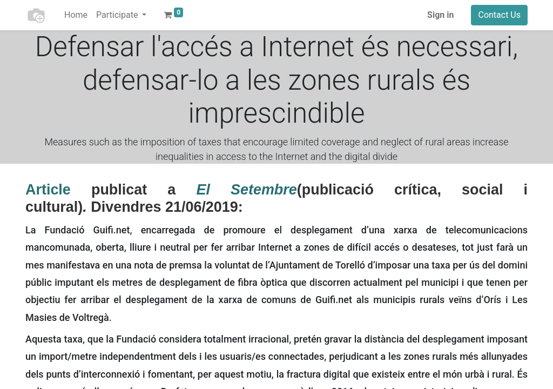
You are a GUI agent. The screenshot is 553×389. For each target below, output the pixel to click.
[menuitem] (76, 15)
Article (48, 190)
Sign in (440, 15)
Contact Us (499, 15)
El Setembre (246, 190)
